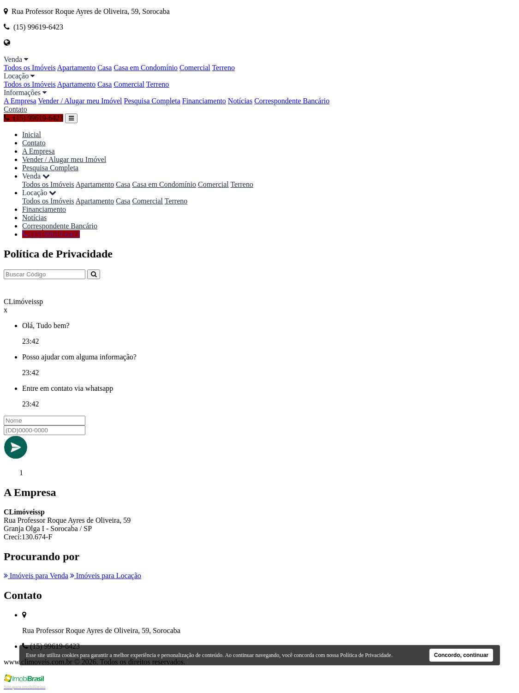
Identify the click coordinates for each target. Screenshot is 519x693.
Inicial (31, 134)
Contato (15, 109)
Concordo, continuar (461, 655)
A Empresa (20, 101)
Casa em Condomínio (145, 68)
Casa (104, 68)
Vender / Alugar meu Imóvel (80, 101)
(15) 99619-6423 (33, 118)
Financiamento (204, 101)
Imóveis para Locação (105, 575)
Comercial (194, 68)
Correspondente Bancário (291, 101)
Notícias (240, 101)
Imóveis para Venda (36, 575)
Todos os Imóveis (30, 68)
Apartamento (76, 68)
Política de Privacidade (365, 655)
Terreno (223, 68)
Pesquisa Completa (152, 101)
